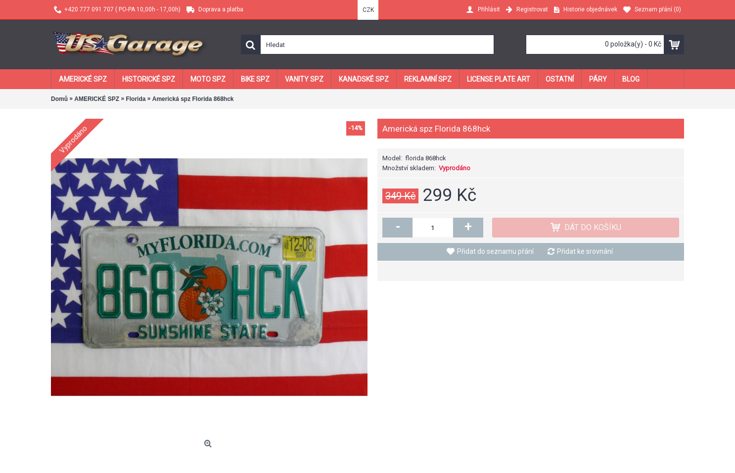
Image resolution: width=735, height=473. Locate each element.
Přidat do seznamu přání (495, 251)
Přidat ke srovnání (585, 251)
